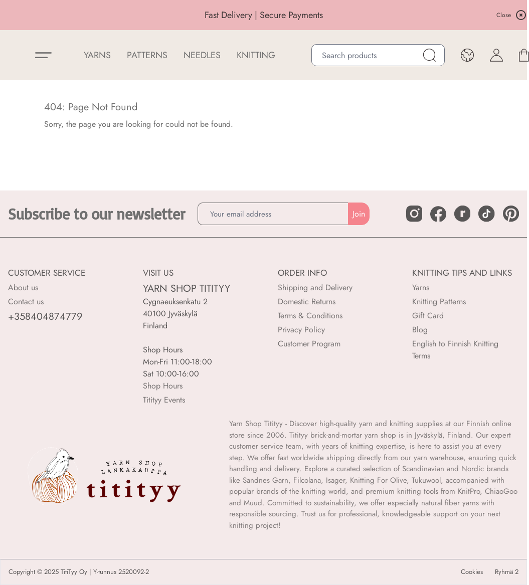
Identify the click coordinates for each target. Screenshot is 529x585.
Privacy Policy (301, 329)
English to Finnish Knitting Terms (455, 349)
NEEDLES (202, 55)
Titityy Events (164, 400)
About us (23, 287)
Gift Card (428, 315)
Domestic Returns (306, 301)
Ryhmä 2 (506, 571)
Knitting (256, 55)
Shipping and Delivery (315, 287)
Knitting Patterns (439, 301)
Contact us (26, 301)
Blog (420, 329)
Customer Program (309, 343)
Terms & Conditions (310, 315)
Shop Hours (163, 386)
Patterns (147, 55)
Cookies (472, 571)
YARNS (97, 55)
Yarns (420, 287)
